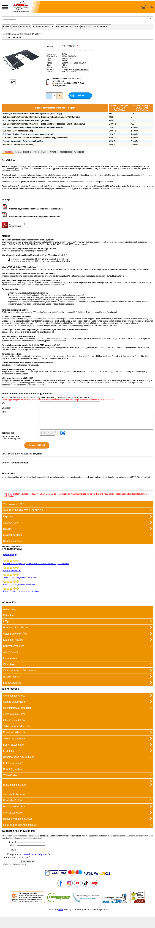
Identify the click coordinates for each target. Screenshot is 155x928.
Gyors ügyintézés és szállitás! (77, 582)
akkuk (60, 909)
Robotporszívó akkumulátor (18, 757)
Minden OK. (77, 569)
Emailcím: (6, 408)
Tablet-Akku (25, 26)
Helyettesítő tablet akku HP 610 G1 (95, 26)
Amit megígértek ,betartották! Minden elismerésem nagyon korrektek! (77, 562)
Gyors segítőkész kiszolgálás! (77, 576)
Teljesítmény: (51, 56)
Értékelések (10, 554)
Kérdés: (5, 412)
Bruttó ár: (50, 46)
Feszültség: (51, 54)
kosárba (80, 95)
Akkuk (14, 26)
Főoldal (6, 26)
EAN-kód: (50, 72)
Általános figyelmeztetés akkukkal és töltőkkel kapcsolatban (32, 209)
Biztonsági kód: (8, 433)
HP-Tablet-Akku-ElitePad (43, 26)
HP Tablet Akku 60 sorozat (67, 26)
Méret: (49, 63)
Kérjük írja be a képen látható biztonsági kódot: (12, 437)
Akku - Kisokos (47, 397)
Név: (3, 403)
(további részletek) (81, 69)
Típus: (49, 58)
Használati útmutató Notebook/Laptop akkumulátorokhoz (31, 216)
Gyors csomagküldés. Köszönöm (77, 589)
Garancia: (50, 69)
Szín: (48, 61)
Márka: (49, 67)
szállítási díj (9, 496)
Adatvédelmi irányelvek (31, 454)
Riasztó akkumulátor (14, 784)
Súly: (48, 65)
